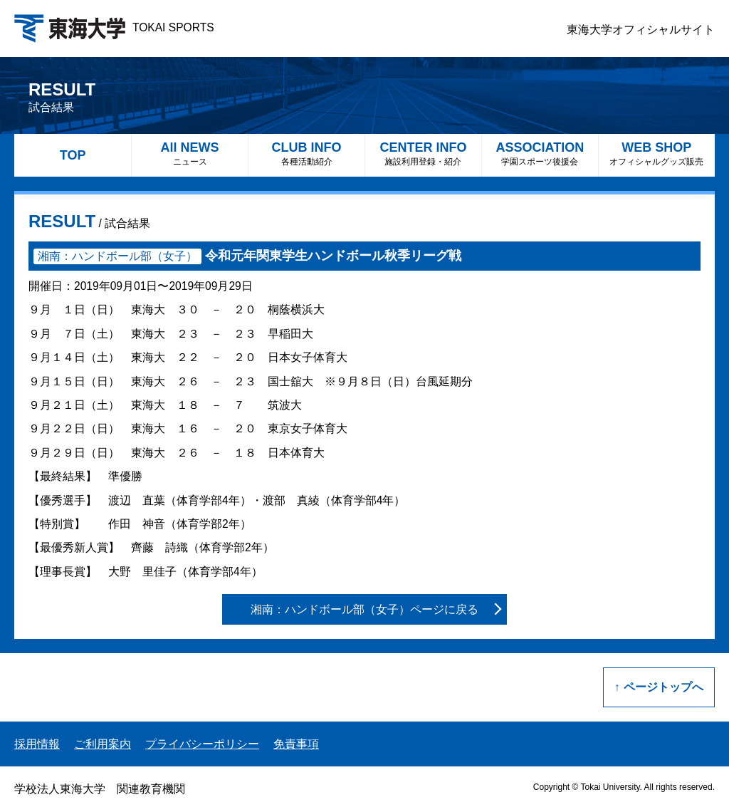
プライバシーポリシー (202, 744)
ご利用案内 (102, 744)
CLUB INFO (306, 153)
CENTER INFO (423, 153)
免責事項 (296, 744)
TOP (73, 155)
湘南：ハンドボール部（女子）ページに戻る (364, 609)
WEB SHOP (657, 153)
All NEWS (190, 153)
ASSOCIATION (540, 153)
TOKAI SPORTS (114, 27)
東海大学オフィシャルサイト (641, 30)
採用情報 (37, 744)
